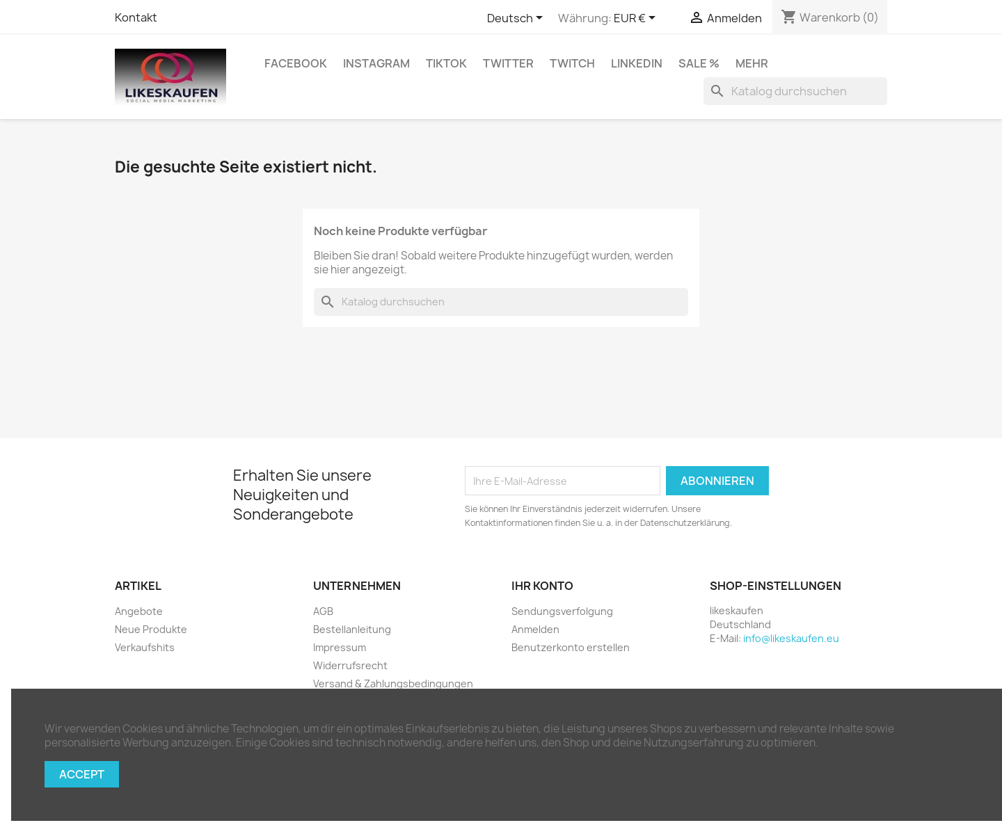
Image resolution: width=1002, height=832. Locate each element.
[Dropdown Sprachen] (517, 18)
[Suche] (795, 91)
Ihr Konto (542, 585)
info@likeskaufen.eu (791, 638)
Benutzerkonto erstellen (570, 647)
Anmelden (535, 629)
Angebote (139, 611)
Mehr (751, 63)
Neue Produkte (151, 629)
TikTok (446, 63)
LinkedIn (636, 63)
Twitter (508, 63)
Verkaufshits (145, 647)
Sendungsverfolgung (562, 611)
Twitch (572, 63)
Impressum (339, 647)
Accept (81, 774)
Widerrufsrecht (350, 665)
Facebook (295, 63)
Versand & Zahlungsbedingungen (393, 683)
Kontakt (136, 17)
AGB (323, 611)
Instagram (376, 63)
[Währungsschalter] (637, 18)
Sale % (698, 63)
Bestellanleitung (352, 629)
